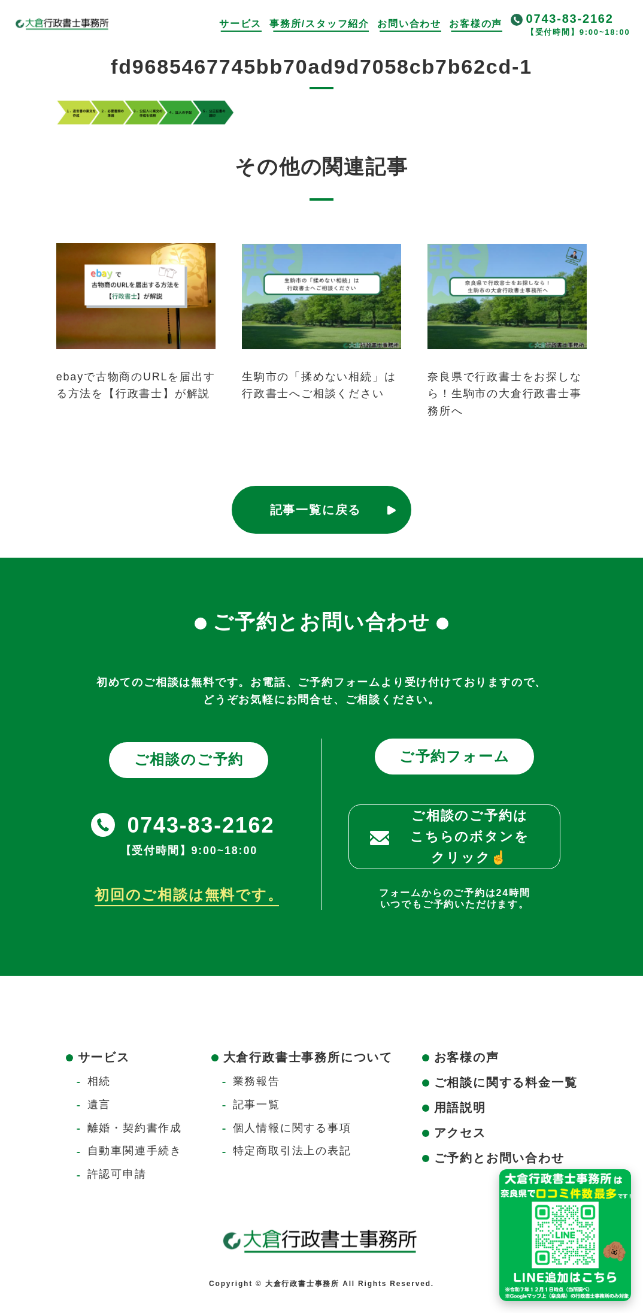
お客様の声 (475, 24)
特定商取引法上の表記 (292, 1151)
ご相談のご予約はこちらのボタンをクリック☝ (469, 836)
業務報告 (256, 1081)
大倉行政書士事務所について (308, 1057)
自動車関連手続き (134, 1151)
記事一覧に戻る (316, 509)
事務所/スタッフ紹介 (319, 24)
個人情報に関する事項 (292, 1128)
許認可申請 (117, 1174)
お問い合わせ (409, 24)
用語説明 (460, 1107)
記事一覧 (256, 1105)
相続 (99, 1081)
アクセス (460, 1132)
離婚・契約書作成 (134, 1128)
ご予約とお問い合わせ (499, 1157)
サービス (240, 24)
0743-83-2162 (570, 18)
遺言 (99, 1105)
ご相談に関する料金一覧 (506, 1082)
